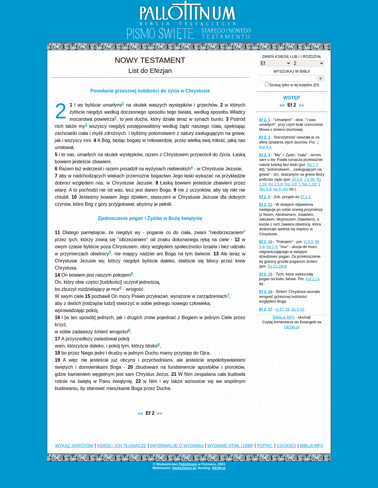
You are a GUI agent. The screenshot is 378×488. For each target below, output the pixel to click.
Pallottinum (188, 464)
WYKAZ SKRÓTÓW (74, 445)
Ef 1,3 (305, 197)
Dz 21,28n (276, 266)
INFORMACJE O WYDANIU (176, 445)
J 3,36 (309, 179)
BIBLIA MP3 (311, 445)
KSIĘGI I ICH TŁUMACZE (121, 445)
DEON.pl (291, 327)
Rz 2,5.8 (275, 184)
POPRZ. (265, 445)
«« (140, 413)
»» (159, 413)
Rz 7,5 (312, 164)
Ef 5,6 (297, 179)
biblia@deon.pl (184, 468)
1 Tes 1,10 (307, 184)
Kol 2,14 (313, 279)
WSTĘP (291, 97)
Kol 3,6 (290, 184)
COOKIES (286, 445)
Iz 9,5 (308, 241)
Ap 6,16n (280, 189)
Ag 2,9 (271, 246)
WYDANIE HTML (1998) (230, 445)
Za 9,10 (297, 309)
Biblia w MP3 (283, 317)
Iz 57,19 (282, 309)
